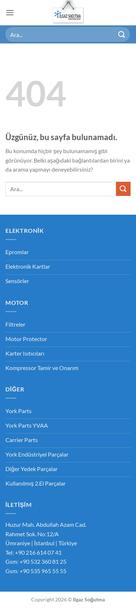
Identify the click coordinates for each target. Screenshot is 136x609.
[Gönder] (122, 34)
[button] (9, 12)
